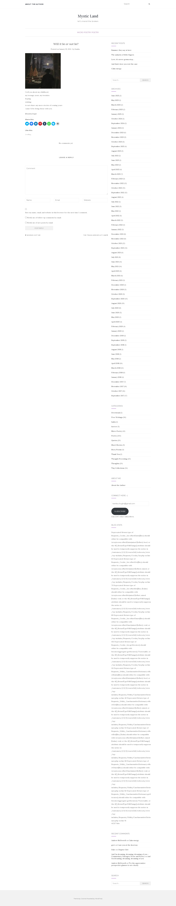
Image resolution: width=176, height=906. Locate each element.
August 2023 (116, 151)
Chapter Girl (123, 850)
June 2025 (115, 96)
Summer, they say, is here (121, 50)
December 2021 (117, 234)
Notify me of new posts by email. (40, 223)
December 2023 (117, 132)
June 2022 (115, 206)
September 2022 (117, 192)
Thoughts (115, 463)
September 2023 (117, 146)
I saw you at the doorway (128, 845)
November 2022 (117, 183)
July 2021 (114, 257)
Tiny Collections (117, 468)
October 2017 (116, 391)
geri (113, 845)
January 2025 (116, 114)
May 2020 (115, 317)
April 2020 (115, 322)
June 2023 (115, 160)
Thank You (115, 454)
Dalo (113, 850)
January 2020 (116, 331)
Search (145, 80)
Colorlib (83, 898)
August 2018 (116, 349)
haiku (113, 422)
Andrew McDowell (118, 840)
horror (114, 426)
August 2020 (116, 303)
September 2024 (117, 123)
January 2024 (116, 128)
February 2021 (117, 280)
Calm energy (116, 69)
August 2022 (116, 197)
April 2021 (115, 271)
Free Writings (117, 417)
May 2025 (115, 100)
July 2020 (115, 308)
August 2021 (116, 253)
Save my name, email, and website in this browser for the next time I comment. (56, 212)
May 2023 (115, 165)
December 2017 (117, 382)
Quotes (114, 440)
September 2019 (117, 340)
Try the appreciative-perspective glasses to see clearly (128, 864)
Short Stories (116, 445)
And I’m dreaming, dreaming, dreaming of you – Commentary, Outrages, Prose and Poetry (130, 855)
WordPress (98, 898)
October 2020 (116, 294)
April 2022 (115, 216)
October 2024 (116, 119)
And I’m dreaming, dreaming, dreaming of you (130, 857)
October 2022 (116, 188)
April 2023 (115, 169)
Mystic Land (88, 16)
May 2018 (115, 359)
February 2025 (117, 109)
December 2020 (117, 285)
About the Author (34, 4)
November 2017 (117, 386)
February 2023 (117, 179)
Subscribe (120, 511)
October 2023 (116, 142)
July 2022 (114, 202)
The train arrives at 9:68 (95, 235)
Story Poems (116, 450)
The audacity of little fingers (122, 55)
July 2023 (114, 156)
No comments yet (66, 143)
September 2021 (117, 248)
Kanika (77, 49)
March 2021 (115, 276)
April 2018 (115, 363)
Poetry (95, 32)
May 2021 (114, 266)
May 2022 (115, 211)
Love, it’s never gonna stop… (122, 59)
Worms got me (33, 235)
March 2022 (115, 220)
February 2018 (117, 373)
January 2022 (116, 229)
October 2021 (116, 243)
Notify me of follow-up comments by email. (44, 218)
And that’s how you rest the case (124, 64)
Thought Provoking (119, 459)
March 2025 (116, 105)
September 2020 (117, 299)
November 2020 (117, 289)
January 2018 (116, 377)
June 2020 (115, 313)
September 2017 (117, 396)
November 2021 (117, 239)
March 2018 (115, 368)
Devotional (115, 413)
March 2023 (115, 174)
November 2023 (117, 137)
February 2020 (117, 326)
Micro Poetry (84, 32)
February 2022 (117, 225)
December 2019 (117, 336)
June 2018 (115, 354)
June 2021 (115, 262)
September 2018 (117, 345)
